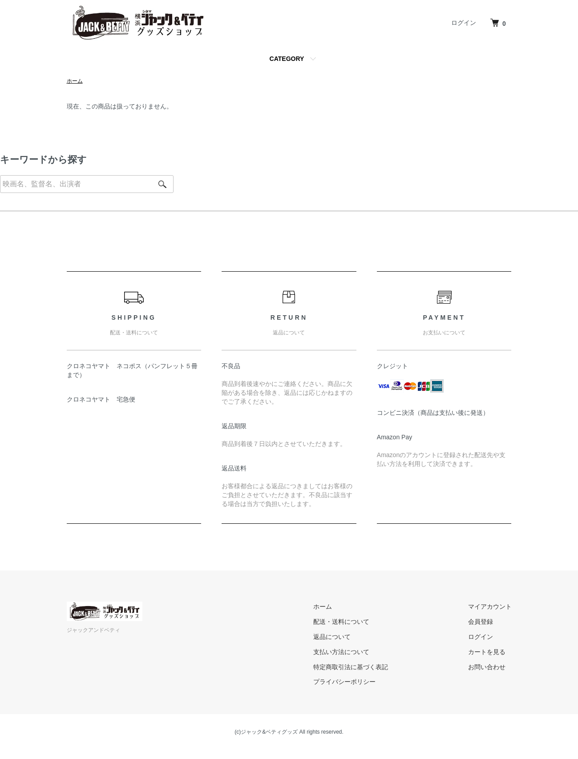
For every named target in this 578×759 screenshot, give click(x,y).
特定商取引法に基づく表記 (350, 667)
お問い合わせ (486, 667)
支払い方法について (341, 651)
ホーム (75, 81)
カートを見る (486, 651)
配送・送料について (341, 621)
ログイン (463, 22)
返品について (332, 636)
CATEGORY (287, 58)
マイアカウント (490, 606)
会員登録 (480, 621)
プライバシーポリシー (344, 681)
